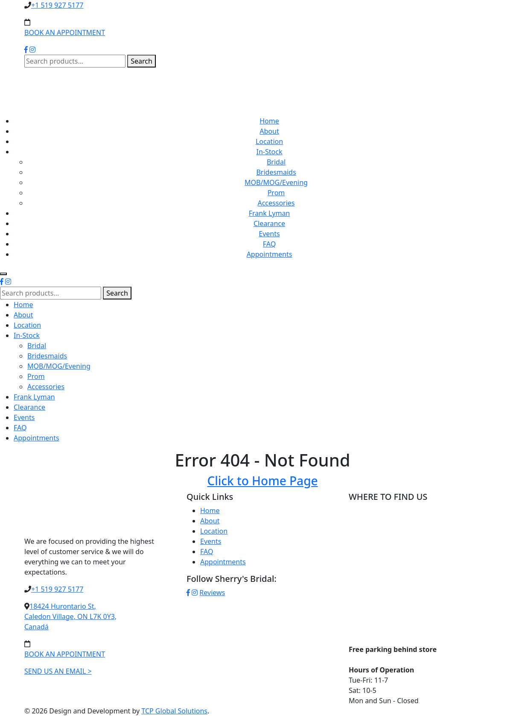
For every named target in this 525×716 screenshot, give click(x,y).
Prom (276, 192)
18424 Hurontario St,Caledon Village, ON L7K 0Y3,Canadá (70, 616)
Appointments (269, 254)
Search (141, 61)
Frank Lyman (269, 213)
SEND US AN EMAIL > (58, 671)
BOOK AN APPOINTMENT (64, 32)
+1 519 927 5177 (57, 5)
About (269, 131)
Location (269, 141)
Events (269, 233)
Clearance (269, 223)
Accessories (276, 203)
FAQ (269, 244)
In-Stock (270, 151)
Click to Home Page (262, 480)
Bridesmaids (276, 172)
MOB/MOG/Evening (276, 182)
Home (269, 121)
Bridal (276, 162)
